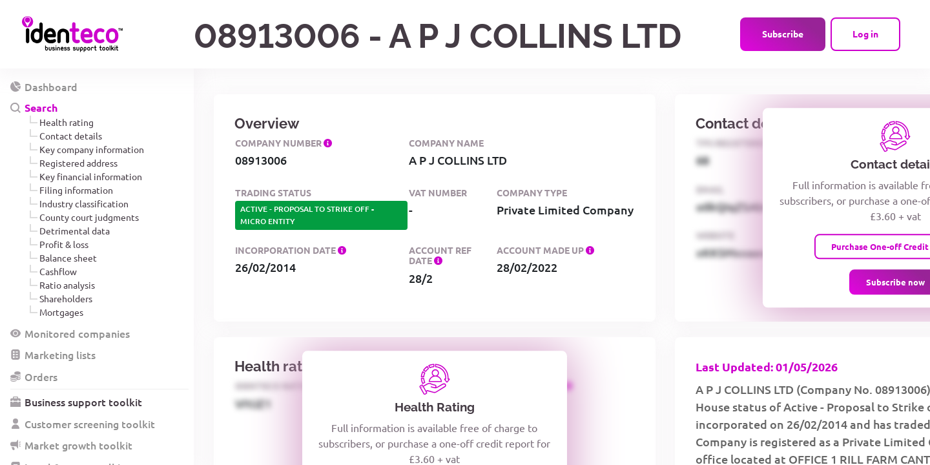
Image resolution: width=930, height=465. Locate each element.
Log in (865, 33)
